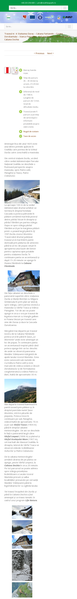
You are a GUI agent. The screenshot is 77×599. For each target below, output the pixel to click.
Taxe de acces (29, 136)
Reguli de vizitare (31, 131)
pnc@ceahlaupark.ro (46, 2)
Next (49, 53)
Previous (40, 53)
